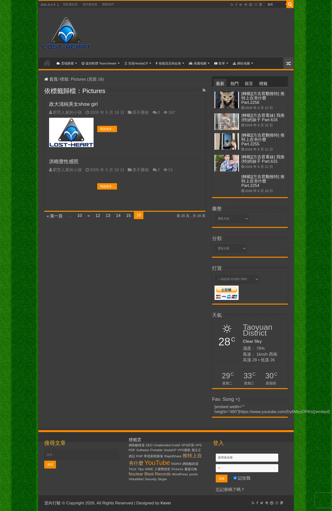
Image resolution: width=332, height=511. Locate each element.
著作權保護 (90, 4)
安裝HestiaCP (136, 63)
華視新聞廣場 (153, 456)
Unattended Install (167, 445)
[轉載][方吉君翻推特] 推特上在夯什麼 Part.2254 (263, 181)
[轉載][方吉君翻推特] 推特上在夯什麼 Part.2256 (263, 98)
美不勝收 (140, 112)
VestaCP (170, 450)
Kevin (166, 503)
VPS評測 (187, 445)
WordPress (180, 474)
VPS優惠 (183, 450)
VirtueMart (136, 479)
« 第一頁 (55, 216)
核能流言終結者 (168, 63)
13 (108, 215)
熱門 (234, 83)
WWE (149, 469)
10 (79, 215)
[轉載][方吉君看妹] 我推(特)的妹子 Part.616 (263, 117)
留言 (249, 83)
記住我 (242, 478)
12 (98, 215)
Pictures (177, 469)
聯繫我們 (108, 4)
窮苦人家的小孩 (67, 112)
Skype (162, 479)
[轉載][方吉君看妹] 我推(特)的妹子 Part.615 (263, 159)
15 (128, 215)
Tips (141, 469)
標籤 (263, 83)
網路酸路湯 (190, 464)
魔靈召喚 (190, 469)
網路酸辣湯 (137, 445)
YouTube (157, 462)
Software (142, 450)
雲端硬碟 (65, 63)
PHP (139, 456)
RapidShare (172, 456)
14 (118, 215)
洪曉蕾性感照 (63, 161)
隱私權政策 (70, 4)
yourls (193, 474)
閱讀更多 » (107, 129)
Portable (156, 450)
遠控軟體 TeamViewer (99, 63)
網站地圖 (241, 63)
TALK (133, 469)
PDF (132, 450)
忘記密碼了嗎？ (230, 489)
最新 (220, 83)
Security (151, 479)
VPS (198, 445)
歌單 (219, 63)
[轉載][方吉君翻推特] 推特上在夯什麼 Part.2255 (263, 139)
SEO (149, 445)
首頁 (47, 63)
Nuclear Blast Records (150, 473)
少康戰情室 (162, 469)
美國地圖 (197, 63)
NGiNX (176, 464)
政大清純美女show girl (73, 104)
